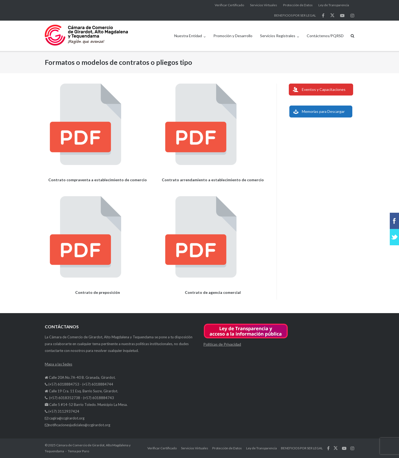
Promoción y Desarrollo (232, 35)
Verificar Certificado (229, 5)
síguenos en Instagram (352, 15)
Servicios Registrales (277, 35)
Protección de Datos (298, 5)
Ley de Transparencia (333, 5)
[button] (245, 337)
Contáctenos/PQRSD (325, 35)
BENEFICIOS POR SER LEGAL (295, 15)
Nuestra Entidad (188, 35)
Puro (85, 451)
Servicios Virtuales (263, 5)
